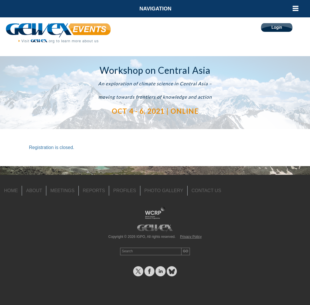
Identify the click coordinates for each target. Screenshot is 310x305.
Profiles (124, 190)
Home (11, 190)
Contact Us (206, 190)
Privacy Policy (191, 237)
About (34, 190)
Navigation (155, 9)
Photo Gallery (164, 190)
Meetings (62, 190)
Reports (94, 190)
